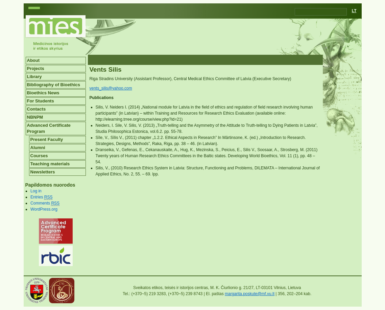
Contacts (36, 109)
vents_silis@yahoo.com (111, 88)
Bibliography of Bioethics (53, 84)
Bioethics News (43, 92)
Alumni (37, 147)
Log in (36, 191)
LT (354, 10)
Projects (35, 68)
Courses (39, 155)
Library (34, 76)
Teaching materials (50, 163)
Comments (44, 203)
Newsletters (42, 171)
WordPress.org (43, 209)
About (33, 60)
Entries (41, 197)
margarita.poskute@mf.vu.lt (249, 293)
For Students (40, 100)
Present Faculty (46, 139)
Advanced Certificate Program (49, 128)
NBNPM (35, 117)
